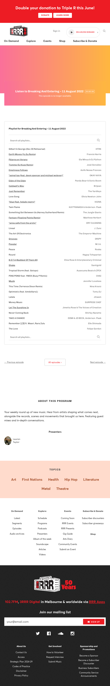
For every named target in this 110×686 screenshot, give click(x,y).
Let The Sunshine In (19, 307)
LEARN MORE (62, 15)
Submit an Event (68, 549)
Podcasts (42, 528)
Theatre (62, 488)
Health (53, 479)
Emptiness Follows (18, 170)
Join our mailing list (55, 612)
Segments (17, 523)
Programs (42, 523)
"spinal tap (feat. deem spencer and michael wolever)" (36, 175)
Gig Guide (68, 533)
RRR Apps (97, 601)
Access (21, 657)
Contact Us (21, 652)
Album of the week (42, 538)
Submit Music (55, 661)
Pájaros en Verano (18, 159)
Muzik (12, 281)
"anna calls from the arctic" (22, 223)
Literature (91, 479)
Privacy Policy (21, 675)
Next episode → (98, 362)
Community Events (67, 544)
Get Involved (55, 646)
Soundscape (42, 544)
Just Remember (17, 191)
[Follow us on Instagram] (72, 634)
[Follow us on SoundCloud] (60, 633)
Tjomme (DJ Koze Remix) (21, 165)
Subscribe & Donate (93, 511)
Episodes (17, 528)
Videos (42, 554)
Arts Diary (68, 538)
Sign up (94, 622)
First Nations (32, 479)
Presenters (42, 533)
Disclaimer (21, 670)
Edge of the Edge (17, 180)
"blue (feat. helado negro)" (22, 202)
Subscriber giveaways (93, 523)
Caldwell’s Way (16, 186)
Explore (42, 511)
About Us (21, 646)
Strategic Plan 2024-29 (21, 661)
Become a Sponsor (88, 655)
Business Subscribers (88, 668)
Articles (42, 549)
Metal (46, 488)
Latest (17, 518)
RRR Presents (67, 528)
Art (13, 479)
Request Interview (55, 657)
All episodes (55, 362)
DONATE (45, 15)
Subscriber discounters (93, 518)
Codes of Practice (21, 666)
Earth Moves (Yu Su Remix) (22, 154)
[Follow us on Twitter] (38, 634)
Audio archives (17, 533)
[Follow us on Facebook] (49, 634)
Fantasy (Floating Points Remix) (24, 217)
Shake (12, 265)
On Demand (17, 511)
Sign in (56, 30)
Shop (93, 534)
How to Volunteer (55, 652)
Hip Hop (70, 479)
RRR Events (67, 523)
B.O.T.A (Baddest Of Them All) (23, 260)
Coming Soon (67, 518)
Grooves (13, 239)
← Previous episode (14, 362)
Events (67, 511)
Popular (13, 244)
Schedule (42, 518)
